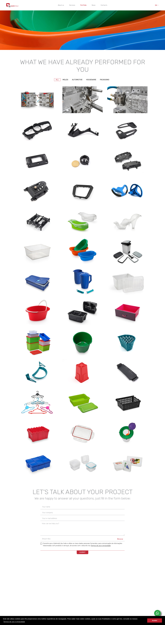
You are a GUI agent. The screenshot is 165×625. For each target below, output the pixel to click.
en (157, 5)
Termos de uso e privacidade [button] (14, 622)
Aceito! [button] (154, 620)
